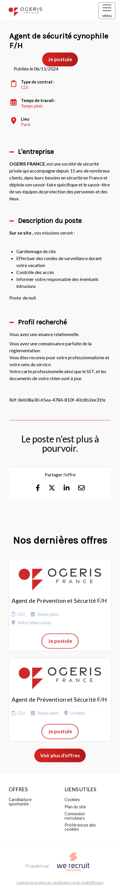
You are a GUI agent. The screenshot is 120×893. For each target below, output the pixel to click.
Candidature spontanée (20, 801)
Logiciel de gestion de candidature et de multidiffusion (60, 883)
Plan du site (75, 806)
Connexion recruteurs (75, 815)
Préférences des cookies (80, 827)
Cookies (72, 799)
